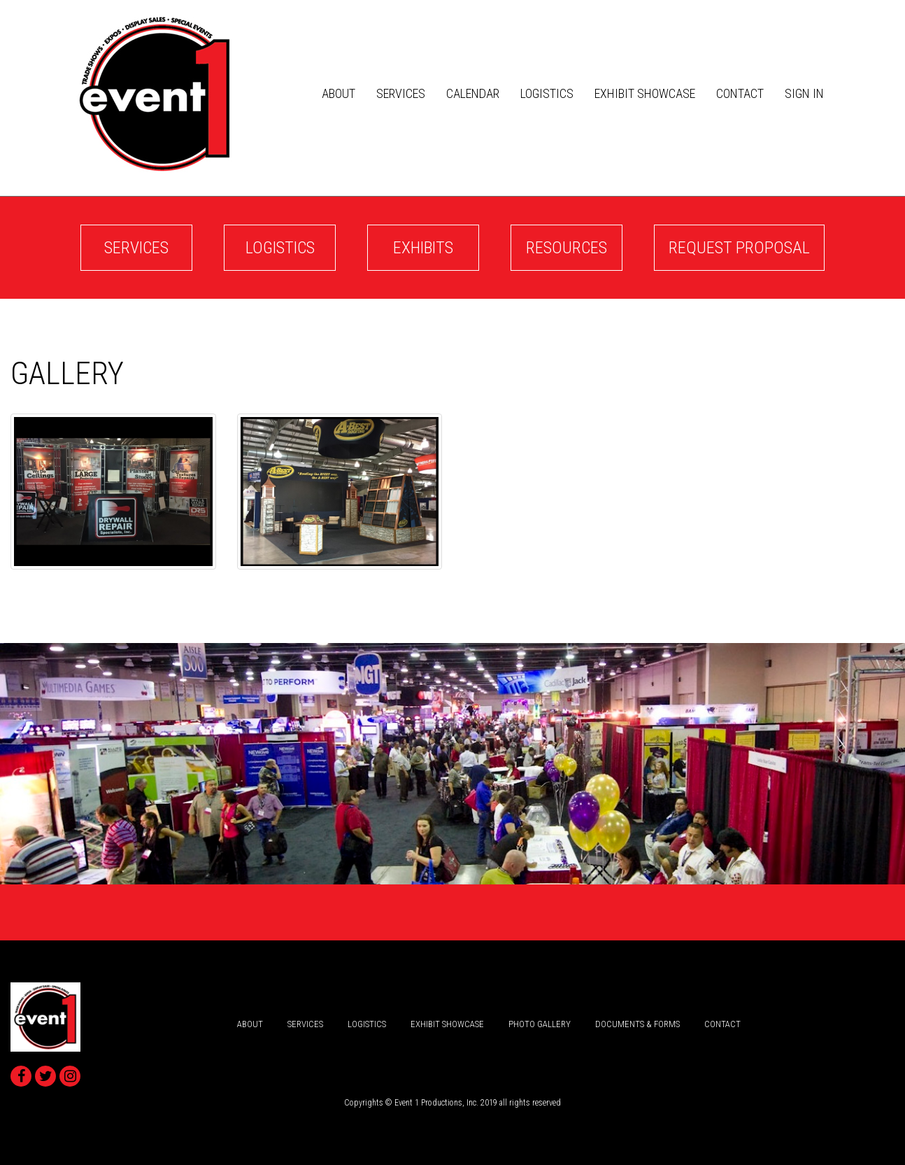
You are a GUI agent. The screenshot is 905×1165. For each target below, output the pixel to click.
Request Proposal (739, 247)
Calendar (472, 93)
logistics (546, 93)
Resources (566, 247)
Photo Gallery (539, 1024)
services (400, 93)
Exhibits (423, 247)
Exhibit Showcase (644, 93)
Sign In (804, 93)
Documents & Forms (637, 1024)
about (338, 93)
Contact (740, 93)
